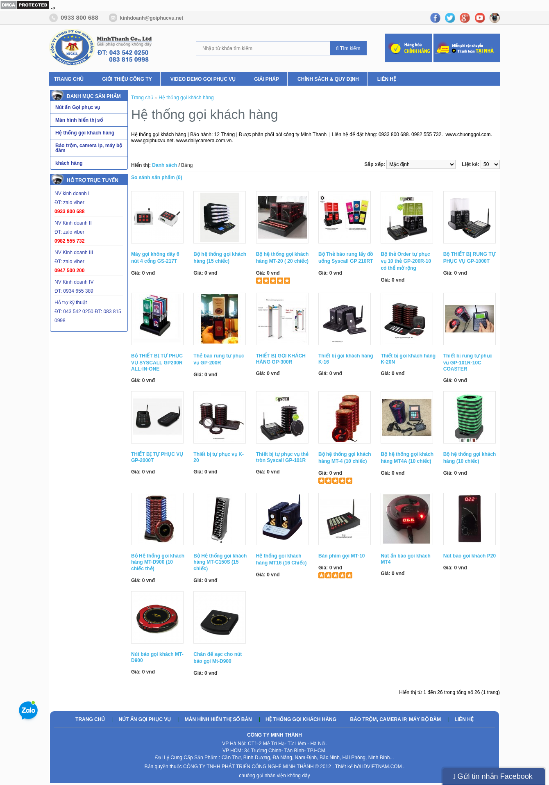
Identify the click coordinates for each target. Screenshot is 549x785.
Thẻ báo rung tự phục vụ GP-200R (218, 359)
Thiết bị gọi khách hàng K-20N (408, 359)
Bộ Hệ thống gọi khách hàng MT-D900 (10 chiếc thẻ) (157, 562)
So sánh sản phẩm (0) (156, 177)
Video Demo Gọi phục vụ (203, 79)
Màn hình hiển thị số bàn (218, 719)
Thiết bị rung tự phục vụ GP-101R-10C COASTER (467, 362)
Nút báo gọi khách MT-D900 (157, 657)
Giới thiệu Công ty (127, 79)
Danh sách (164, 165)
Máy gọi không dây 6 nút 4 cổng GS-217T (155, 257)
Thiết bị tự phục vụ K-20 (218, 457)
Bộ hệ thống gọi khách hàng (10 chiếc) (469, 457)
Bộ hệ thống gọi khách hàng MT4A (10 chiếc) (407, 457)
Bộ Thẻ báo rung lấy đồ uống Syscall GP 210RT (345, 257)
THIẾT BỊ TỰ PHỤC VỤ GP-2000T (157, 457)
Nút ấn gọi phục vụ (145, 719)
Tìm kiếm (348, 48)
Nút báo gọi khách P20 (469, 556)
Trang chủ (69, 79)
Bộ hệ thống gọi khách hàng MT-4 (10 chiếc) (344, 457)
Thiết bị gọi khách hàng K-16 (345, 359)
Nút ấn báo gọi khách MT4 (405, 559)
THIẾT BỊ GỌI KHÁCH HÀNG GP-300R (281, 359)
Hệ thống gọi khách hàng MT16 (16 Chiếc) (281, 559)
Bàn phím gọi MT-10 (341, 556)
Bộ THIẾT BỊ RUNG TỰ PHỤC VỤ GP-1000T (469, 257)
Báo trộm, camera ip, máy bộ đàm (395, 719)
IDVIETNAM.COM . (383, 766)
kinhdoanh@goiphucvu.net (151, 18)
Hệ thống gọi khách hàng (186, 97)
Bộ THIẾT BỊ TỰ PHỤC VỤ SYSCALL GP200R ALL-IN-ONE (157, 362)
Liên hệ (386, 79)
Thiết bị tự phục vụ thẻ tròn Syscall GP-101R (282, 457)
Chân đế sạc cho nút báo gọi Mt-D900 (217, 657)
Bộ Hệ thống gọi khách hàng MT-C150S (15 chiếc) (220, 562)
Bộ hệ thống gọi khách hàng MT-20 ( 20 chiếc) (282, 257)
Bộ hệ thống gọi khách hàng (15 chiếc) (219, 257)
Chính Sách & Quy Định (328, 79)
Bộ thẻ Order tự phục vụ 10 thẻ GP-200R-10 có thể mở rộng (406, 261)
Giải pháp (266, 79)
